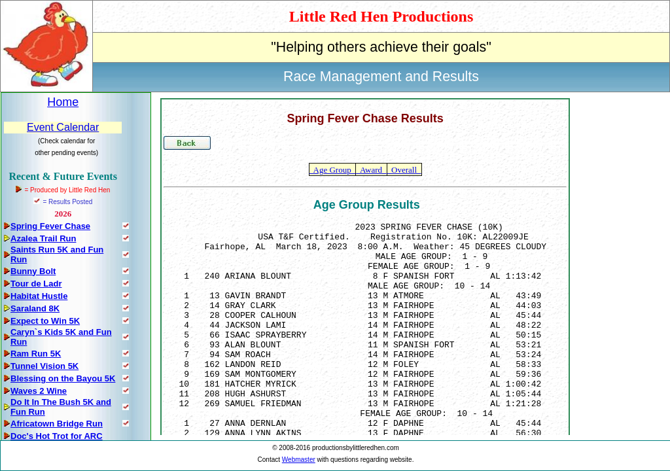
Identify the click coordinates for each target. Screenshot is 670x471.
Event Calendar (63, 127)
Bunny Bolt (33, 271)
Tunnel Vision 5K (44, 366)
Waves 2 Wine (38, 391)
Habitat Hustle (38, 296)
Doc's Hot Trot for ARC (56, 436)
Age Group (332, 170)
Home (63, 102)
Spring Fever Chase (50, 226)
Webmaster (298, 459)
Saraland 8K (35, 308)
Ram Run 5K (35, 353)
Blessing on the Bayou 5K (62, 378)
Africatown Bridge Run (56, 423)
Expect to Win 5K (45, 321)
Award (371, 170)
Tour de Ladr (36, 283)
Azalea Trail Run (43, 238)
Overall (404, 170)
